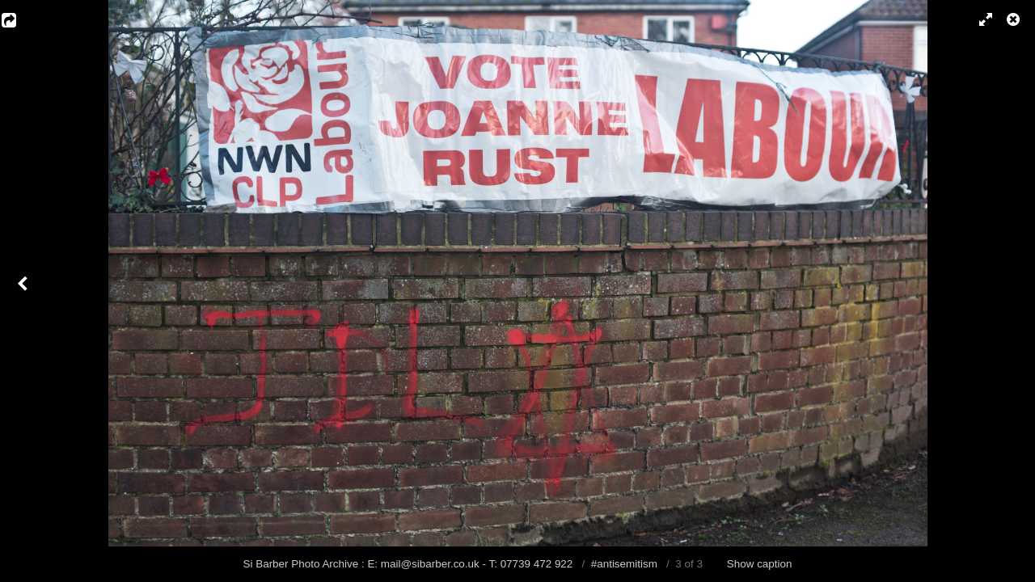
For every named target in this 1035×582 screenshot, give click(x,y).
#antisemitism (624, 564)
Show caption (759, 564)
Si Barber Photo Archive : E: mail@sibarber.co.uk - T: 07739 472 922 (410, 564)
